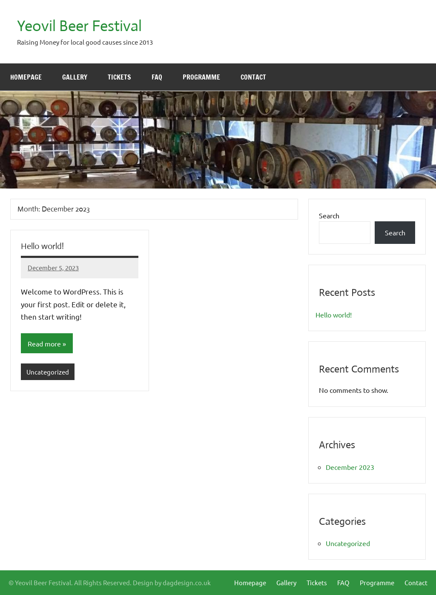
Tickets (119, 77)
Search (329, 215)
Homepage (26, 77)
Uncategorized (47, 372)
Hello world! (42, 246)
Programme (201, 77)
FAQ (157, 77)
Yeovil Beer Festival (79, 26)
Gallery (74, 77)
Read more (44, 343)
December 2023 (350, 467)
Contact (253, 77)
